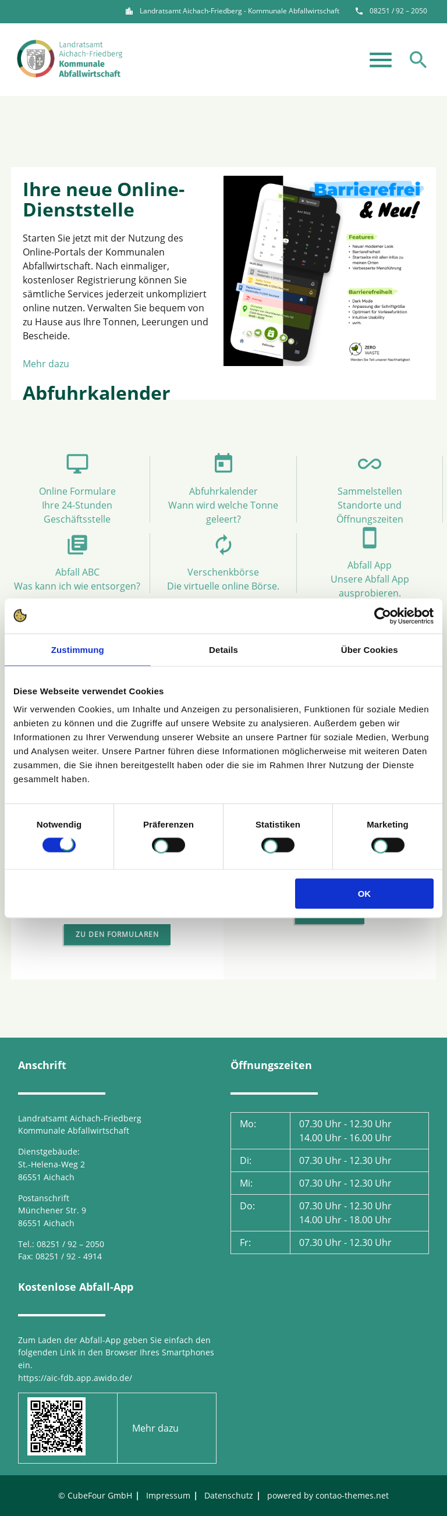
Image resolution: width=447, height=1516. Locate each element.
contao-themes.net (352, 1495)
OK (364, 894)
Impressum (168, 1495)
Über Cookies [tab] (369, 649)
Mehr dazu (46, 363)
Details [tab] (223, 649)
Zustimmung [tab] (77, 649)
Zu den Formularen (117, 934)
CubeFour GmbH (100, 1495)
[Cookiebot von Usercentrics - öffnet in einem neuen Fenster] (383, 615)
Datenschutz (228, 1495)
